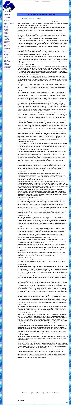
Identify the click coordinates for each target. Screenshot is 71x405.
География (6, 27)
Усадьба (6, 58)
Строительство (8, 52)
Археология (7, 14)
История (6, 33)
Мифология (7, 45)
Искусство (6, 32)
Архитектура (7, 15)
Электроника (7, 67)
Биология (6, 20)
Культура (6, 38)
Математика (7, 41)
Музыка (6, 46)
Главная (37, 1)
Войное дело (7, 24)
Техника (6, 54)
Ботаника (6, 21)
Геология (6, 29)
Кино (5, 35)
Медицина (6, 42)
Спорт (5, 51)
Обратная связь (46, 1)
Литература (7, 39)
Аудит (5, 18)
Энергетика (7, 69)
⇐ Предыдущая (24, 18)
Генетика (6, 26)
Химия (5, 63)
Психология (7, 48)
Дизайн (6, 30)
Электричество (8, 66)
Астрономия (7, 17)
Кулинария (6, 36)
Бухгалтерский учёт (9, 23)
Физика (6, 60)
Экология (6, 64)
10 (52, 392)
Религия (6, 49)
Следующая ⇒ (38, 18)
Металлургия (7, 44)
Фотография (7, 61)
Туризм (6, 57)
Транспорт (6, 55)
